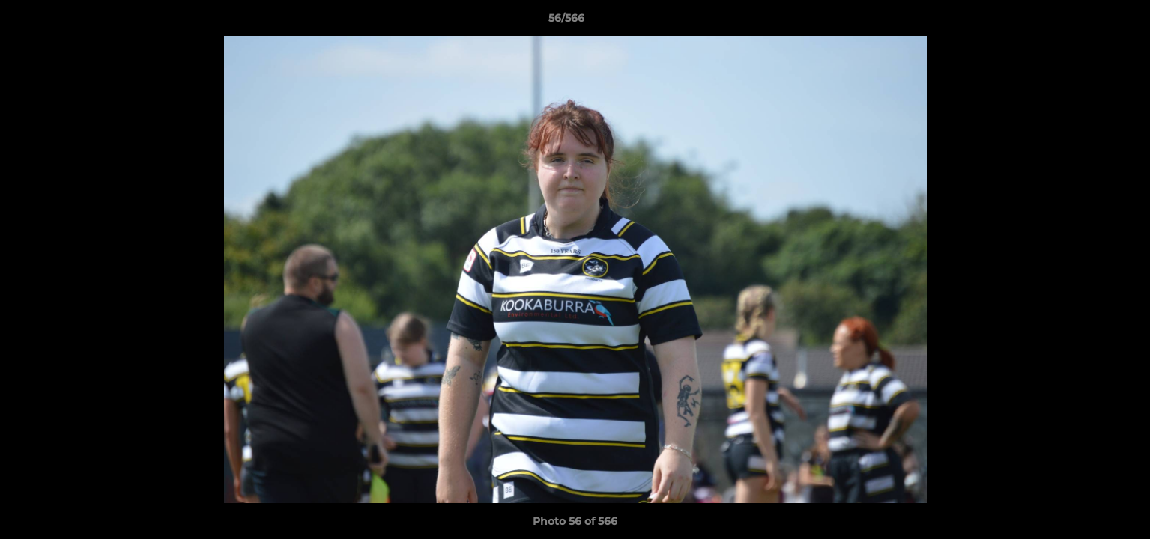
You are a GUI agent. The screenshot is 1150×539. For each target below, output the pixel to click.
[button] (1087, 21)
